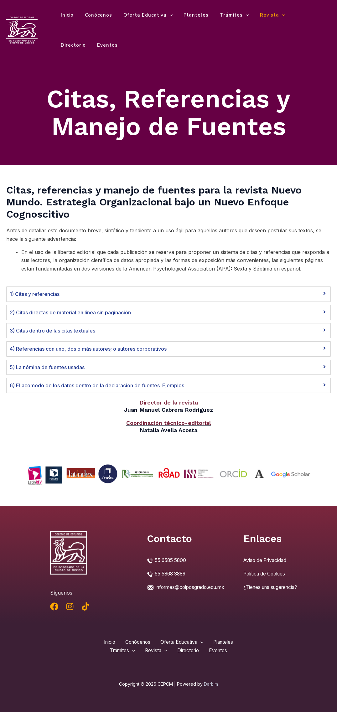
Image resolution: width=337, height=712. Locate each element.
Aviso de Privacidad (266, 560)
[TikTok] (85, 606)
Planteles (189, 15)
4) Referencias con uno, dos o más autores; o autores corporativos (88, 349)
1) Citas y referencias (35, 294)
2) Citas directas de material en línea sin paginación (70, 312)
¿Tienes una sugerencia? (272, 587)
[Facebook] (54, 606)
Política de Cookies (265, 573)
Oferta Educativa (143, 15)
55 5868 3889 (171, 573)
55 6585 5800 (171, 560)
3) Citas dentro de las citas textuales (52, 331)
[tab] (168, 294)
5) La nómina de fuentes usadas (47, 367)
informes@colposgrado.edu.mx (184, 595)
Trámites (226, 15)
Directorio (296, 15)
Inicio (66, 15)
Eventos (70, 45)
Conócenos (95, 15)
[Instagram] (70, 606)
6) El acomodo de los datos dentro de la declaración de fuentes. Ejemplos (97, 385)
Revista (262, 15)
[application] (165, 15)
